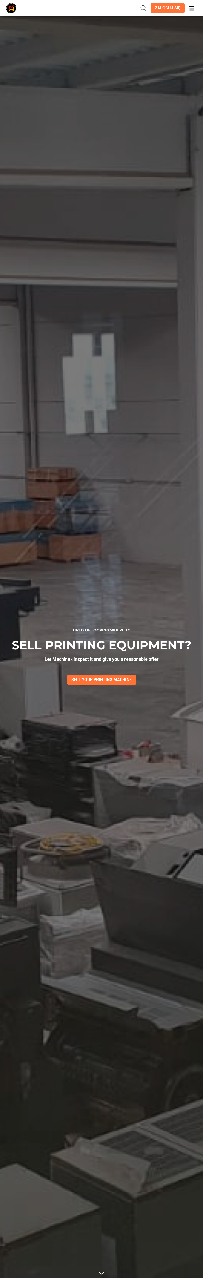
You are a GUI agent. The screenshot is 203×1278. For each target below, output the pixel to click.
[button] (168, 8)
